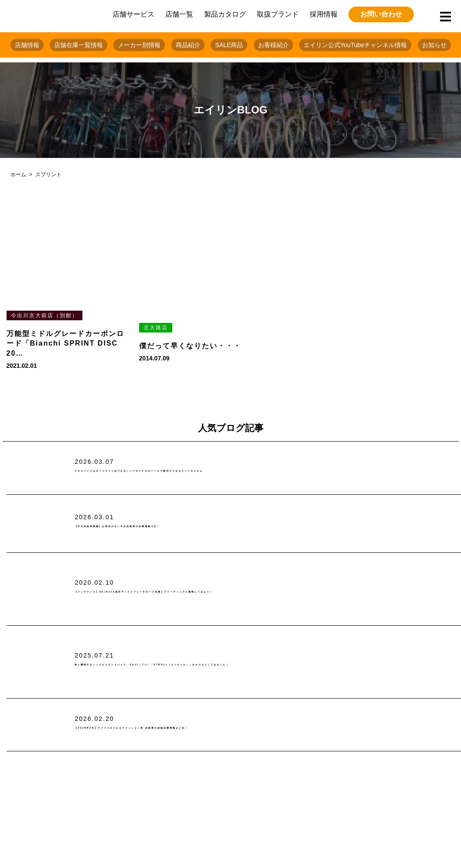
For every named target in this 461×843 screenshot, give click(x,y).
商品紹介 (188, 44)
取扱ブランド (278, 14)
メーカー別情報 (139, 44)
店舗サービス (133, 14)
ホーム (18, 174)
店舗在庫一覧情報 (78, 44)
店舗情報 (27, 44)
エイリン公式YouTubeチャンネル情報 (355, 44)
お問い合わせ (381, 14)
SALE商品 (229, 44)
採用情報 (324, 14)
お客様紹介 (273, 44)
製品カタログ (225, 14)
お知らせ (434, 44)
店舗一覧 (179, 14)
